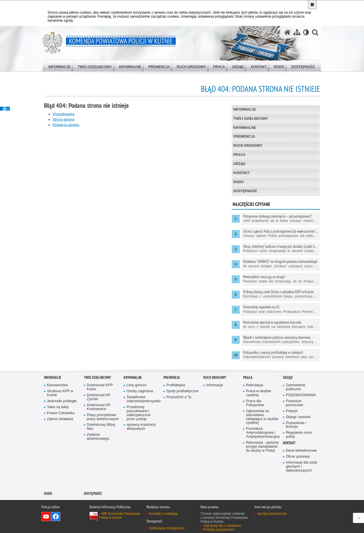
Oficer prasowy (298, 456)
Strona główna (64, 119)
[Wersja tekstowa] (306, 32)
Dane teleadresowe (301, 451)
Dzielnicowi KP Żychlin (99, 397)
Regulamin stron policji (299, 435)
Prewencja (244, 137)
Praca (239, 155)
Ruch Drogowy (248, 146)
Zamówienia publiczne (295, 387)
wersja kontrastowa (272, 514)
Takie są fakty (58, 407)
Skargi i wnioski (298, 417)
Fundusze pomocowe (294, 403)
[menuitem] (59, 65)
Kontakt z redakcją (163, 514)
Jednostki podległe (62, 401)
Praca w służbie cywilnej (258, 393)
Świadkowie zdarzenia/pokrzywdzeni (143, 399)
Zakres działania (60, 419)
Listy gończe (136, 385)
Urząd (239, 164)
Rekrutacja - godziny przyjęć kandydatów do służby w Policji (262, 447)
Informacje (244, 109)
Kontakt (241, 173)
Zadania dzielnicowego (98, 437)
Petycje (291, 411)
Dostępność (245, 191)
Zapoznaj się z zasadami (222, 526)
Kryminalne (244, 128)
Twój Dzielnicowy (250, 119)
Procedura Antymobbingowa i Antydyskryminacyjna (262, 433)
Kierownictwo (57, 385)
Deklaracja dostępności (167, 528)
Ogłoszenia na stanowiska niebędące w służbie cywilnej (262, 417)
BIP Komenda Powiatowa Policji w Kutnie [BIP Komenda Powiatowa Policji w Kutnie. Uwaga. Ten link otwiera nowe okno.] (119, 516)
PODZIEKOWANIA (301, 395)
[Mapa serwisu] (296, 32)
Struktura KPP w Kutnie (60, 393)
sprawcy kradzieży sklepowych (141, 427)
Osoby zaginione (140, 391)
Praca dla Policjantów (255, 403)
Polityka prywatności (218, 530)
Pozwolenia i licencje (296, 425)
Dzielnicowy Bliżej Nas (101, 427)
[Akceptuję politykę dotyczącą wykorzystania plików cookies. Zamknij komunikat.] (312, 4)
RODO (238, 182)
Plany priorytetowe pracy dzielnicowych (103, 417)
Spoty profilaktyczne (182, 391)
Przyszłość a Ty (178, 397)
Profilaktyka (175, 385)
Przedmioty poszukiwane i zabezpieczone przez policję (138, 413)
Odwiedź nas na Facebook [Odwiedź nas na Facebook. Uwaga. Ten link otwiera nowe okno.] (55, 516)
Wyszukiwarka (64, 114)
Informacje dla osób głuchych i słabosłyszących (301, 466)
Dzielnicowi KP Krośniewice (99, 407)
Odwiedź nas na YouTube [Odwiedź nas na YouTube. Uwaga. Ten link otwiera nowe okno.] (46, 516)
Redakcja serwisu (66, 125)
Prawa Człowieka (61, 413)
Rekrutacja (254, 385)
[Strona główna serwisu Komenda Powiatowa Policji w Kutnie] (287, 32)
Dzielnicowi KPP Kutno (100, 387)
